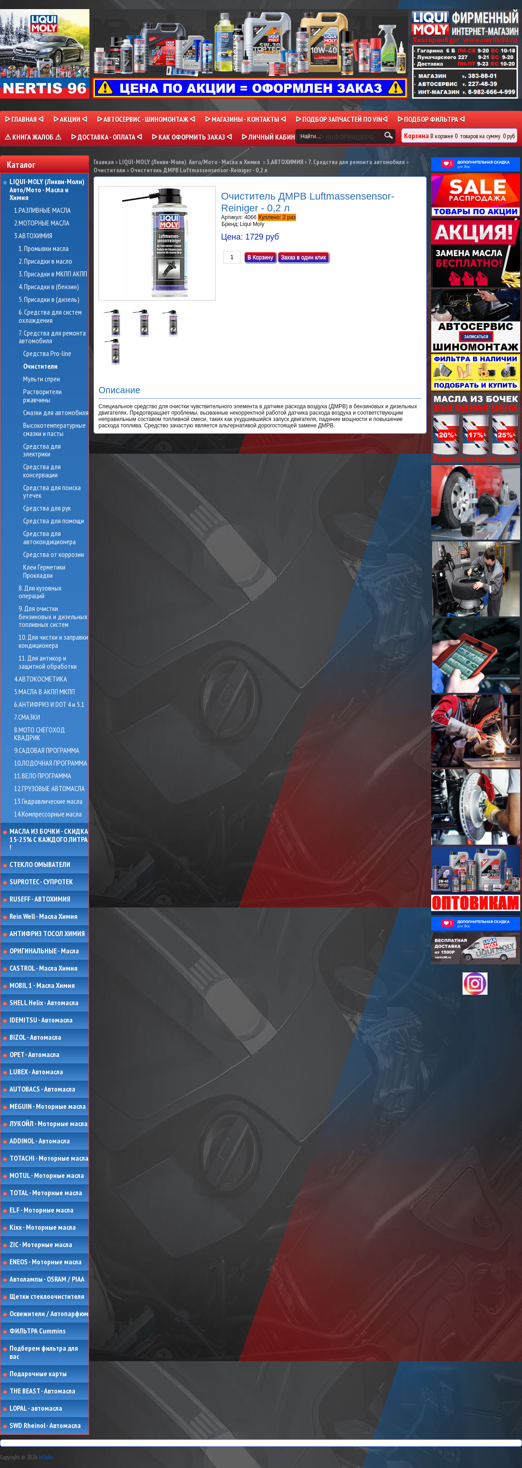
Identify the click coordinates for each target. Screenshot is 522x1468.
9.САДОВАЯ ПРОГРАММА (46, 751)
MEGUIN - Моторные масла (48, 1106)
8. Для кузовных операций (40, 592)
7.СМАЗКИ (27, 717)
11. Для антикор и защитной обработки (48, 662)
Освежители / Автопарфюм (49, 1314)
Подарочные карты (38, 1374)
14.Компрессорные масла (48, 814)
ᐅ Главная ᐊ (24, 119)
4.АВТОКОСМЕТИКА (40, 679)
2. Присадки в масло (45, 261)
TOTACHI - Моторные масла (49, 1158)
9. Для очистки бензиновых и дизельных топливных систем (53, 617)
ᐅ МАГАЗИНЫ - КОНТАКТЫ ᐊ (245, 119)
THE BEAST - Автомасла (42, 1391)
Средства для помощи (53, 521)
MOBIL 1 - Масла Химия (42, 986)
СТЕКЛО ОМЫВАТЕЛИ (40, 865)
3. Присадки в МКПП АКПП (53, 274)
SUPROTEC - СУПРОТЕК (41, 882)
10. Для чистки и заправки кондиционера (53, 641)
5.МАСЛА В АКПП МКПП (44, 692)
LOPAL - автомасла (36, 1408)
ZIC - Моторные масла (41, 1245)
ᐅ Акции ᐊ (70, 119)
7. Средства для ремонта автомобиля (52, 337)
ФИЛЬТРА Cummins (37, 1331)
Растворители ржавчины (42, 396)
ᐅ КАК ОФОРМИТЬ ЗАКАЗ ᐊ (192, 136)
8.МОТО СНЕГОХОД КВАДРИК (39, 734)
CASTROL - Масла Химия (44, 968)
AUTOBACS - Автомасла (42, 1089)
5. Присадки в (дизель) (49, 300)
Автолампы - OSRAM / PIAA (47, 1279)
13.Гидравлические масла (48, 801)
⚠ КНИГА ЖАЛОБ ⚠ (33, 136)
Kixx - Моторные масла (43, 1227)
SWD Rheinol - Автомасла (45, 1426)
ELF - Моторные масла (42, 1210)
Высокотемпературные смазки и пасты (54, 429)
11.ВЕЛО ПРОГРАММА (42, 776)
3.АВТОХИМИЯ (33, 236)
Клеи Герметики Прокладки (44, 571)
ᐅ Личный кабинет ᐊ (275, 136)
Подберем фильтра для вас (44, 1352)
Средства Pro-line (47, 354)
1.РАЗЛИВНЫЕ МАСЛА (42, 210)
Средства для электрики (42, 450)
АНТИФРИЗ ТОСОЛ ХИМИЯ (47, 934)
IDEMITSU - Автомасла (41, 1020)
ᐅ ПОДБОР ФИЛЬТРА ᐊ (431, 119)
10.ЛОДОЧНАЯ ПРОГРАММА (50, 763)
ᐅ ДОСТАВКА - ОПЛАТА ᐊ (106, 136)
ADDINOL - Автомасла (40, 1141)
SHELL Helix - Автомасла (44, 1003)
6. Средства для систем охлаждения (50, 316)
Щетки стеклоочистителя (47, 1297)
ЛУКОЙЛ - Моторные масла (49, 1124)
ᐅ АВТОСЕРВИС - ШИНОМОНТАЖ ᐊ (146, 119)
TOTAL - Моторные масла (46, 1193)
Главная (104, 162)
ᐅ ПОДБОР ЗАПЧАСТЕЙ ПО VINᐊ (341, 119)
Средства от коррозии (53, 555)
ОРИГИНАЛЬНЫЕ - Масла (44, 951)
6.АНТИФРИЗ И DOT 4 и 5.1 (49, 705)
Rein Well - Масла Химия (44, 916)
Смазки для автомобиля (56, 413)
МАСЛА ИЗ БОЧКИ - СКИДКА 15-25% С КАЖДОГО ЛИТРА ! (49, 839)
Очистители (40, 366)
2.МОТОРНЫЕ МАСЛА (41, 223)
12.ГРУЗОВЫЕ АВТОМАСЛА (49, 789)
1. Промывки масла (44, 249)
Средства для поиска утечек (52, 492)
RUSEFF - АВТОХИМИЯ (40, 899)
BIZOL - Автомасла (35, 1037)
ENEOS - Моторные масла (46, 1262)
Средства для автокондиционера (49, 538)
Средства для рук (47, 508)
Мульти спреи (41, 379)
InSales (46, 1457)
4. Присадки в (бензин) (49, 287)
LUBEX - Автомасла (36, 1072)
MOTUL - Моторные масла (47, 1176)
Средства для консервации (42, 471)
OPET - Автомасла (34, 1055)
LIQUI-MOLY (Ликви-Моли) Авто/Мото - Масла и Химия (48, 190)
